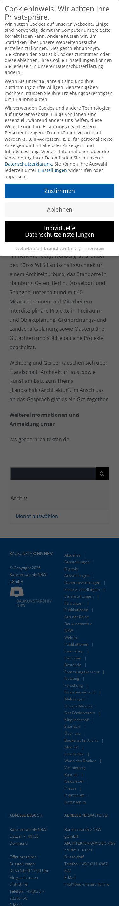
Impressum (95, 248)
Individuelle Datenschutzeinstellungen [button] (59, 231)
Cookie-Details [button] (27, 248)
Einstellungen (52, 170)
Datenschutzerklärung (28, 164)
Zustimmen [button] (59, 190)
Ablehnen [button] (59, 209)
